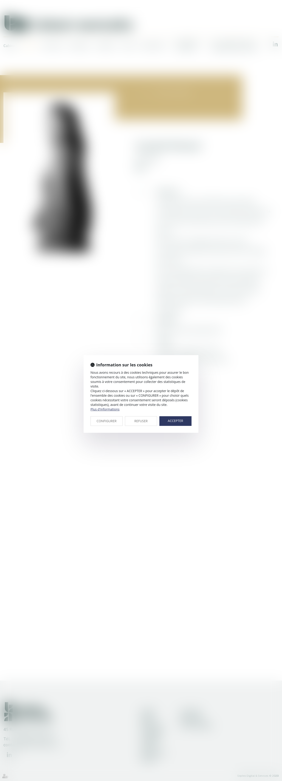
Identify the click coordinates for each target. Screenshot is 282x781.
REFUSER (141, 421)
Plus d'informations (104, 409)
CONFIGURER (107, 421)
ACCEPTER (175, 421)
